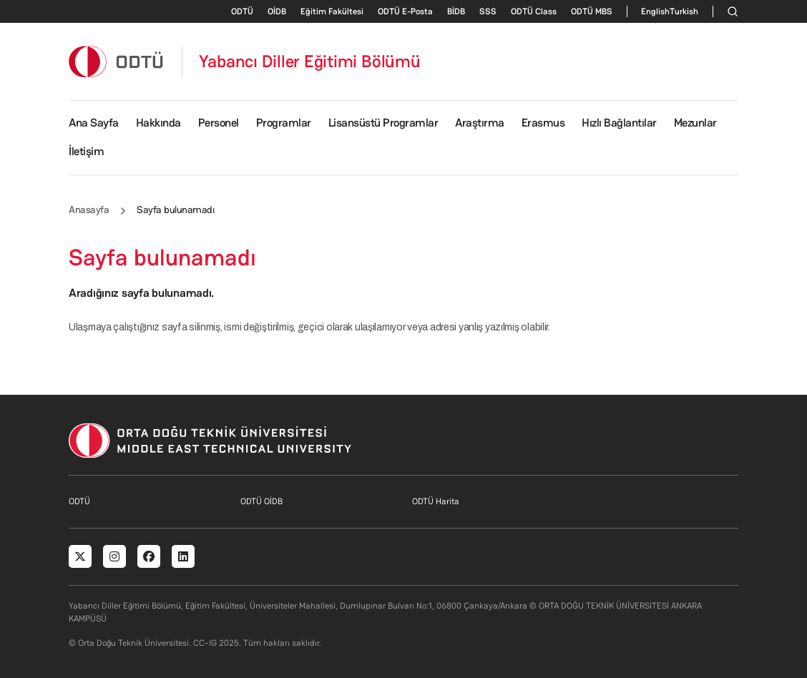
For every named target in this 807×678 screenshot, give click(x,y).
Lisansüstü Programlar (383, 122)
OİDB (277, 11)
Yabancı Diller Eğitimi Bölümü (310, 61)
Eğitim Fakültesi (331, 11)
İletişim (86, 151)
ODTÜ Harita (435, 501)
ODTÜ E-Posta (405, 11)
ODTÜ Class (534, 11)
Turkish (684, 11)
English (655, 11)
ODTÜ (242, 11)
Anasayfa (89, 209)
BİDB (456, 11)
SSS (488, 11)
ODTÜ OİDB (261, 501)
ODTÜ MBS (591, 11)
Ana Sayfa (94, 122)
